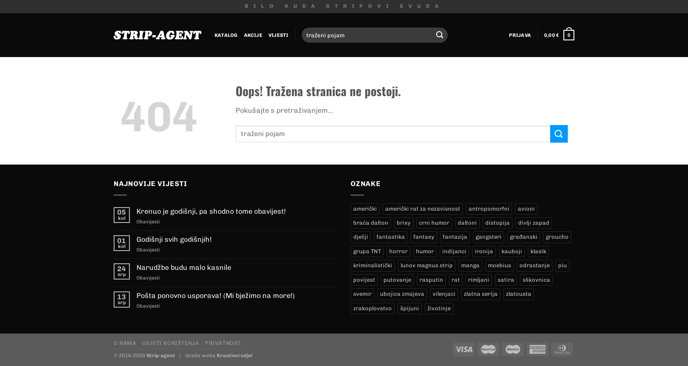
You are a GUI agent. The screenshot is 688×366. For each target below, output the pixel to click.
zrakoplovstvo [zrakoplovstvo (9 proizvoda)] (372, 308)
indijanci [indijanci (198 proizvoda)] (454, 251)
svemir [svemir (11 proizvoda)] (362, 294)
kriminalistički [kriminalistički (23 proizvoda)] (372, 265)
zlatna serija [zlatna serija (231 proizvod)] (481, 294)
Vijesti (279, 35)
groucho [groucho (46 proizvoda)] (557, 236)
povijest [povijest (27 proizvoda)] (364, 279)
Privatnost (223, 343)
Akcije (253, 35)
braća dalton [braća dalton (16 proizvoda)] (370, 222)
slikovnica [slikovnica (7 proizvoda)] (536, 279)
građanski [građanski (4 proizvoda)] (524, 236)
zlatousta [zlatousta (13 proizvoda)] (518, 294)
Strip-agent (161, 355)
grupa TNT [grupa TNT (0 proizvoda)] (367, 251)
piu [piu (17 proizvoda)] (562, 265)
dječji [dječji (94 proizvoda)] (360, 236)
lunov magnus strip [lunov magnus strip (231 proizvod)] (427, 265)
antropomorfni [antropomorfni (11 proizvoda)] (489, 208)
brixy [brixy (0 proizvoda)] (404, 222)
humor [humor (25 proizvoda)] (425, 251)
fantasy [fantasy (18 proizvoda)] (423, 236)
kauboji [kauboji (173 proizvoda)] (512, 251)
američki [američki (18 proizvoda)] (365, 208)
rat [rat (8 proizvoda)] (456, 279)
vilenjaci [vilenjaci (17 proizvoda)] (444, 294)
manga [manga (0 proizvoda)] (470, 265)
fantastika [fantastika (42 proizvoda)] (390, 236)
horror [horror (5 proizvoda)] (398, 251)
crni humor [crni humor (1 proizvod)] (434, 222)
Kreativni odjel (234, 355)
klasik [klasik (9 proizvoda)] (538, 251)
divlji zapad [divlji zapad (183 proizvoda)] (533, 222)
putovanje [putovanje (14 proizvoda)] (397, 279)
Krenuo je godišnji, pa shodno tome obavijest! (211, 211)
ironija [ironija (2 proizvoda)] (484, 251)
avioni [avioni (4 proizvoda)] (526, 208)
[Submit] (439, 35)
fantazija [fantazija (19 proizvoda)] (455, 236)
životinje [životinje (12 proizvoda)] (439, 308)
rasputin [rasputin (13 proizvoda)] (431, 279)
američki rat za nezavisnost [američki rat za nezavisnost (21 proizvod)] (422, 208)
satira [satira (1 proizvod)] (506, 279)
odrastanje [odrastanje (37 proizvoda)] (535, 265)
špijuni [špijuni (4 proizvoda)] (409, 308)
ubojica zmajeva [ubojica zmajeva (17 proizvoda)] (402, 294)
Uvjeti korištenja (170, 343)
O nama (125, 343)
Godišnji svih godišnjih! (174, 239)
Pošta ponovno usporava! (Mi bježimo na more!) (215, 295)
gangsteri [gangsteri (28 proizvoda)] (489, 236)
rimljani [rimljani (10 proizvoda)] (478, 279)
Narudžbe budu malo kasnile (183, 267)
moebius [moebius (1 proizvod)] (499, 265)
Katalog (226, 35)
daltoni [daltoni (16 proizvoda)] (467, 222)
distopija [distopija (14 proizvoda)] (497, 222)
